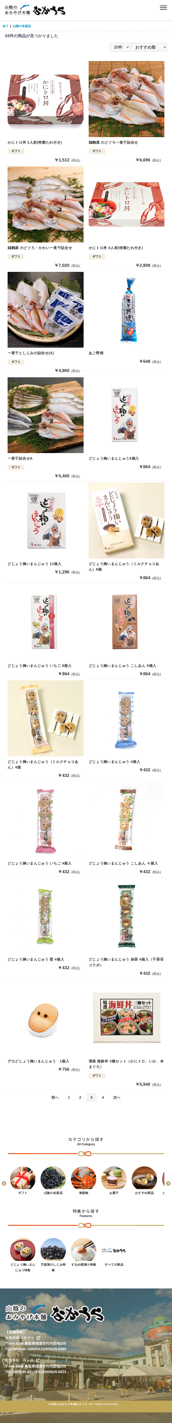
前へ (55, 1097)
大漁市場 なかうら (22, 1337)
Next (168, 1183)
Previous (3, 1183)
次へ (116, 1097)
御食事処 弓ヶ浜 (22, 1360)
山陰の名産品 (22, 26)
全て (6, 26)
